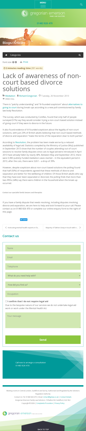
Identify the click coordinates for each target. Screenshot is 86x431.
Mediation (10, 95)
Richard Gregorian (28, 95)
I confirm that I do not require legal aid (26, 301)
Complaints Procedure (44, 403)
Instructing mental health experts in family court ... (24, 227)
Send (43, 340)
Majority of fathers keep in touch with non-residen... (64, 227)
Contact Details (65, 397)
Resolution (20, 142)
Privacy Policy (59, 403)
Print (25, 62)
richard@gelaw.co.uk (50, 397)
